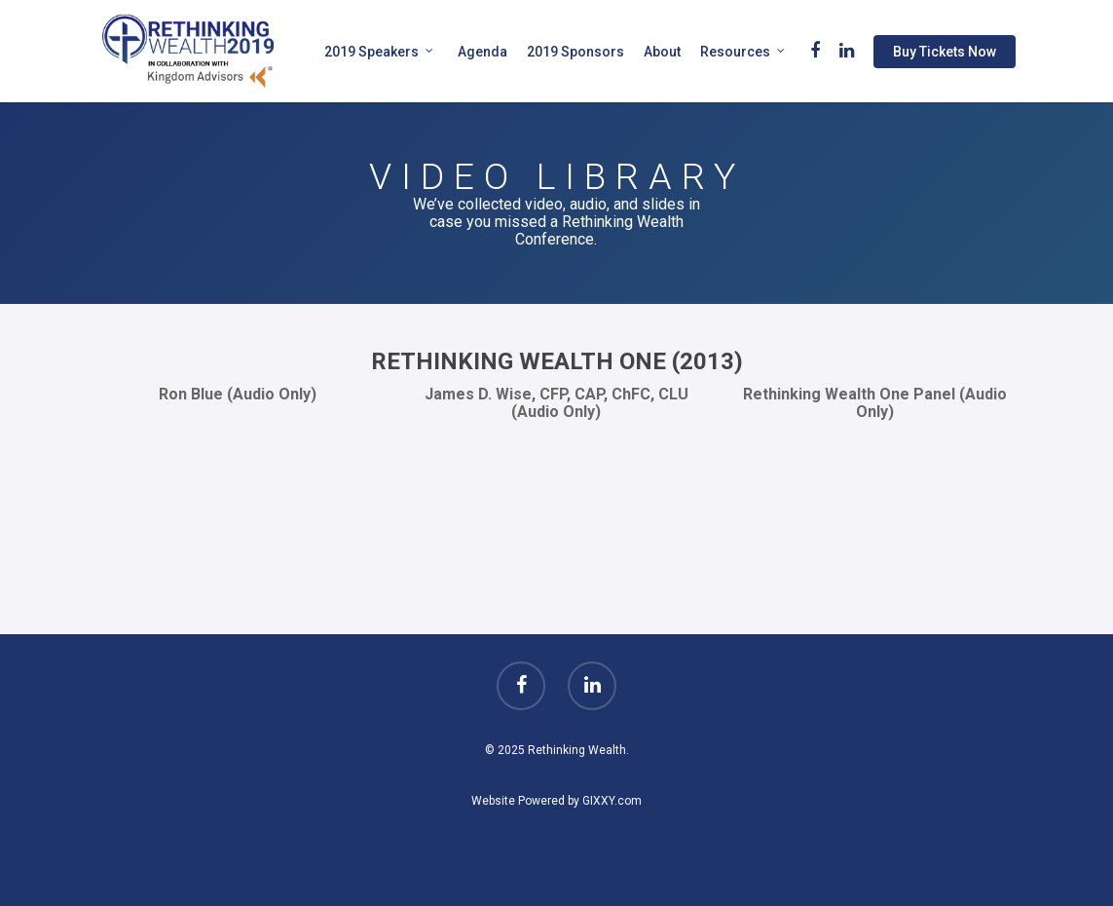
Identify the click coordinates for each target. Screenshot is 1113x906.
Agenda (482, 51)
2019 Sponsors (575, 51)
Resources (743, 51)
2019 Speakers (379, 51)
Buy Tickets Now (944, 51)
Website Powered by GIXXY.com (556, 801)
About (662, 51)
